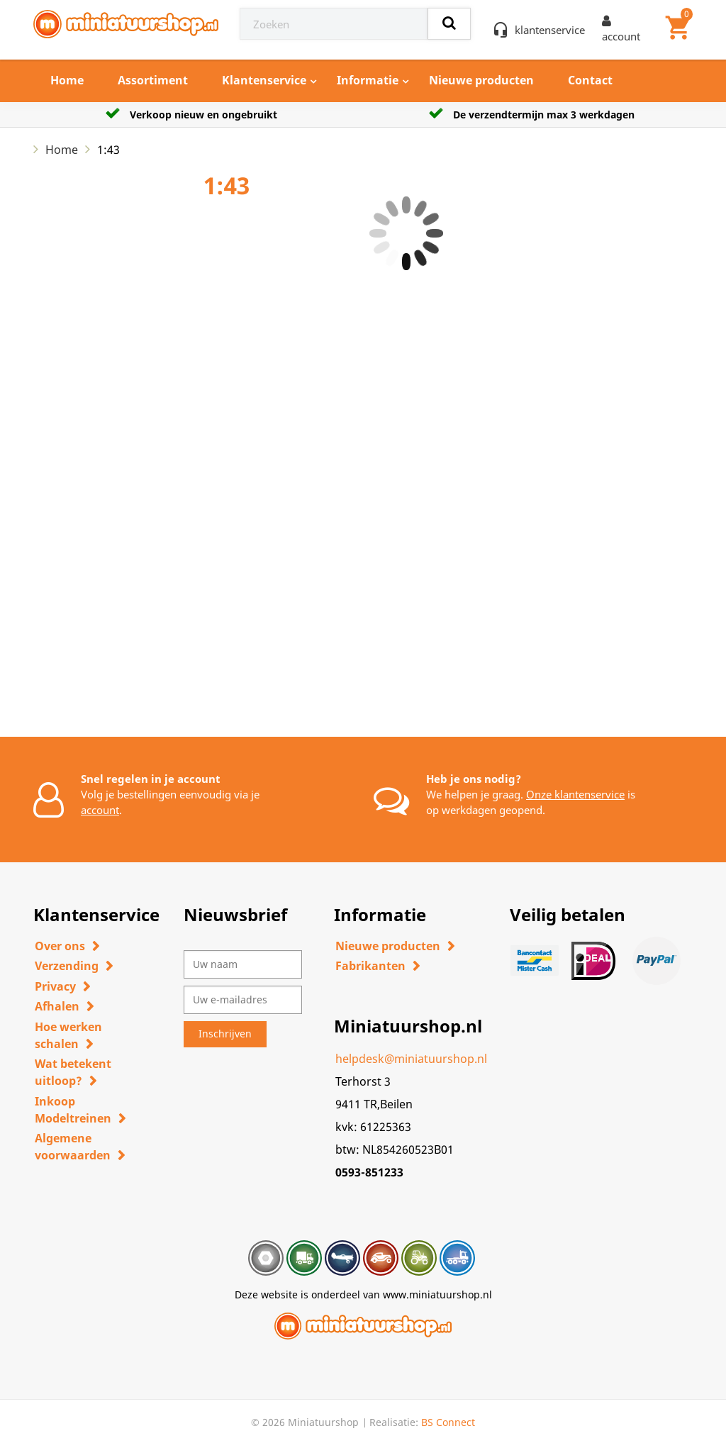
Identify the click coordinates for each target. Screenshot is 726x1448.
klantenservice (550, 30)
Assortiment (153, 80)
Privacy (55, 986)
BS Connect (448, 1422)
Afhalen (57, 1006)
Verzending (67, 966)
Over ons (60, 946)
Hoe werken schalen (68, 1035)
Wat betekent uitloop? (73, 1072)
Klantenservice (264, 80)
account (100, 810)
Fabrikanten (370, 966)
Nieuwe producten (481, 80)
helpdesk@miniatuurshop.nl (411, 1058)
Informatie (367, 80)
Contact (590, 80)
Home (67, 80)
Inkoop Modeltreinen (73, 1109)
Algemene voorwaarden (73, 1146)
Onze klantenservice (575, 794)
